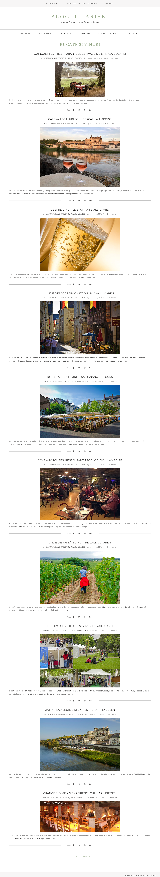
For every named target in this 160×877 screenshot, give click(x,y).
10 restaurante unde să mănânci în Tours (80, 376)
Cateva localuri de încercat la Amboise (80, 119)
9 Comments (112, 464)
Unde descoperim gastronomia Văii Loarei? (80, 293)
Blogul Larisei (80, 16)
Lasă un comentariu (112, 58)
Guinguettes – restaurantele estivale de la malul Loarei (80, 53)
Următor (86, 855)
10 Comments (111, 380)
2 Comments (112, 214)
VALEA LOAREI (75, 58)
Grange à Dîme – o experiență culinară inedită (80, 791)
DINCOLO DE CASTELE (57, 713)
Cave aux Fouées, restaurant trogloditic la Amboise (80, 459)
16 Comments (110, 713)
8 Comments (112, 297)
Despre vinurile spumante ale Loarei (80, 209)
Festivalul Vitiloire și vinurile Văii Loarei (80, 624)
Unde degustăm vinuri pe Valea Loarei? (80, 541)
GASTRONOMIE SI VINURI (55, 58)
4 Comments (112, 123)
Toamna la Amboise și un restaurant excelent (80, 708)
